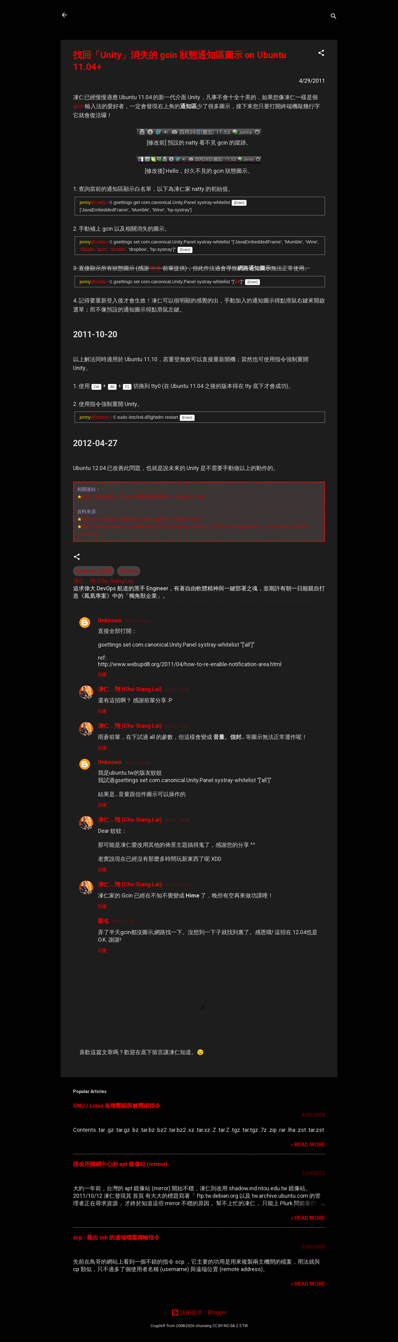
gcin (78, 106)
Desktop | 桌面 (94, 571)
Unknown (110, 620)
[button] (321, 53)
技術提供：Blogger (199, 1312)
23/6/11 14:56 (176, 820)
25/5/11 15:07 (176, 726)
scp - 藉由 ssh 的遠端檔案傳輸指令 (116, 1237)
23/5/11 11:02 (136, 621)
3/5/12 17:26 (123, 921)
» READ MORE (307, 1144)
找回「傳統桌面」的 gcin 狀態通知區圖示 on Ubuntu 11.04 (142, 496)
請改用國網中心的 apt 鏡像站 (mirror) (120, 1164)
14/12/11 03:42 (177, 885)
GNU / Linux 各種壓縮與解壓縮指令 (116, 1105)
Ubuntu (128, 571)
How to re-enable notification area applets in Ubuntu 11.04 (142, 519)
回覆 (102, 674)
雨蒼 (155, 268)
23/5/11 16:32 (176, 689)
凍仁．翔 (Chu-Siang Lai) (130, 689)
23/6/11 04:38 (136, 762)
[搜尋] (333, 16)
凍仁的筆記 (94, 15)
